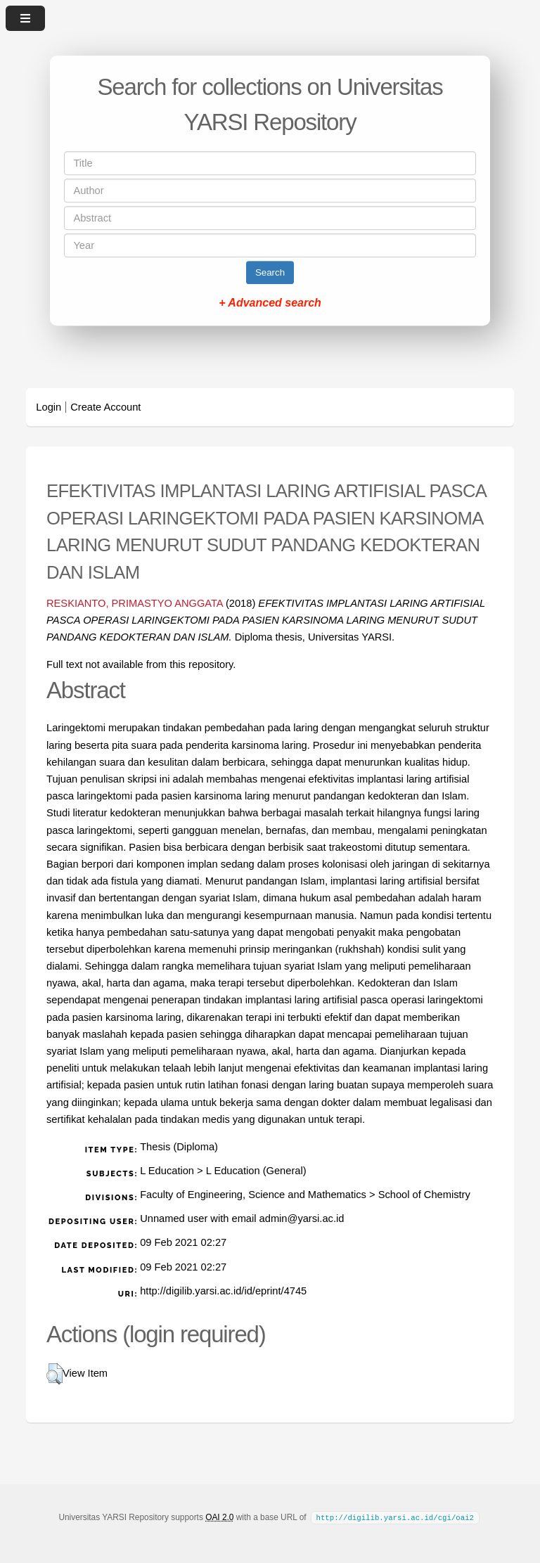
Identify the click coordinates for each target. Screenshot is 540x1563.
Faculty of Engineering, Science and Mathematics (253, 1194)
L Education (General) (256, 1170)
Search (270, 272)
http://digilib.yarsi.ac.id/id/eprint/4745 (223, 1291)
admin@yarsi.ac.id (302, 1218)
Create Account (105, 407)
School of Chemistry (424, 1194)
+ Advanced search (270, 303)
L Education (167, 1170)
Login (48, 407)
